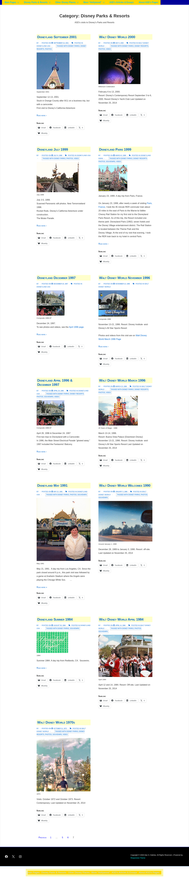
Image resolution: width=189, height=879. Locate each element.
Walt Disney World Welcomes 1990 (124, 485)
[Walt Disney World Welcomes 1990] (121, 492)
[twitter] (13, 856)
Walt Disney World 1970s (56, 722)
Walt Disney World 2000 (117, 37)
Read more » (42, 587)
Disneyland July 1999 (52, 149)
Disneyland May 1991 (52, 485)
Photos (48, 49)
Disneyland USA (43, 46)
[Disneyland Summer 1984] (60, 625)
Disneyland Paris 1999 (115, 149)
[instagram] (20, 856)
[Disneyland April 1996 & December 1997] (59, 391)
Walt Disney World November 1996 (124, 278)
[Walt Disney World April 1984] (120, 625)
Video (108, 49)
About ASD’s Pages (148, 2)
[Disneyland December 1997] (61, 284)
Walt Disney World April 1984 (121, 619)
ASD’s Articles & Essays (121, 2)
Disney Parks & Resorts (37, 2)
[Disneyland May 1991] (58, 492)
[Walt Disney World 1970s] (60, 728)
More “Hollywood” (94, 2)
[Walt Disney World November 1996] (122, 284)
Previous (42, 837)
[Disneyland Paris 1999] (120, 155)
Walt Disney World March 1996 (122, 380)
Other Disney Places (67, 2)
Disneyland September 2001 (57, 37)
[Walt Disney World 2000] (119, 43)
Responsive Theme (138, 858)
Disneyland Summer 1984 (55, 619)
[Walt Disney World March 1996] (121, 386)
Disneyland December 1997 (56, 278)
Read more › (42, 115)
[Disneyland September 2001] (61, 43)
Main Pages (12, 2)
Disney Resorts (141, 46)
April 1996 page (76, 327)
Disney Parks (74, 46)
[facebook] (6, 856)
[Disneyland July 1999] (58, 155)
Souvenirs (110, 161)
